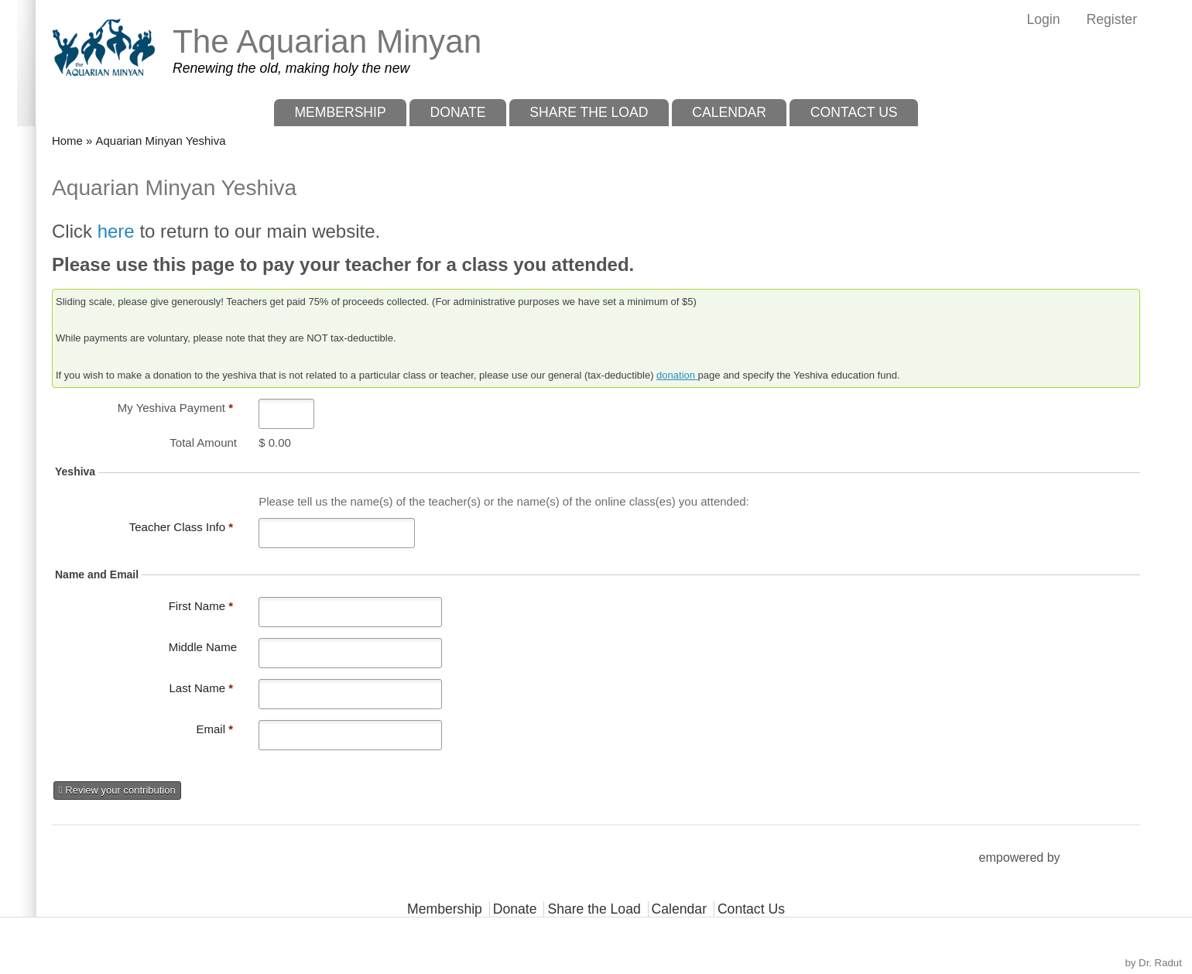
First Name (201, 605)
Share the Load (588, 112)
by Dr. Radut (1153, 963)
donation (677, 375)
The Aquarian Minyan (327, 41)
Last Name (201, 687)
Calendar (729, 112)
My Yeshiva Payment (175, 407)
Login (1043, 19)
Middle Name (203, 646)
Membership (339, 112)
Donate (457, 112)
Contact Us (854, 112)
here (119, 231)
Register (1111, 19)
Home (67, 140)
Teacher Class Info (181, 526)
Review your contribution (117, 790)
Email (214, 729)
